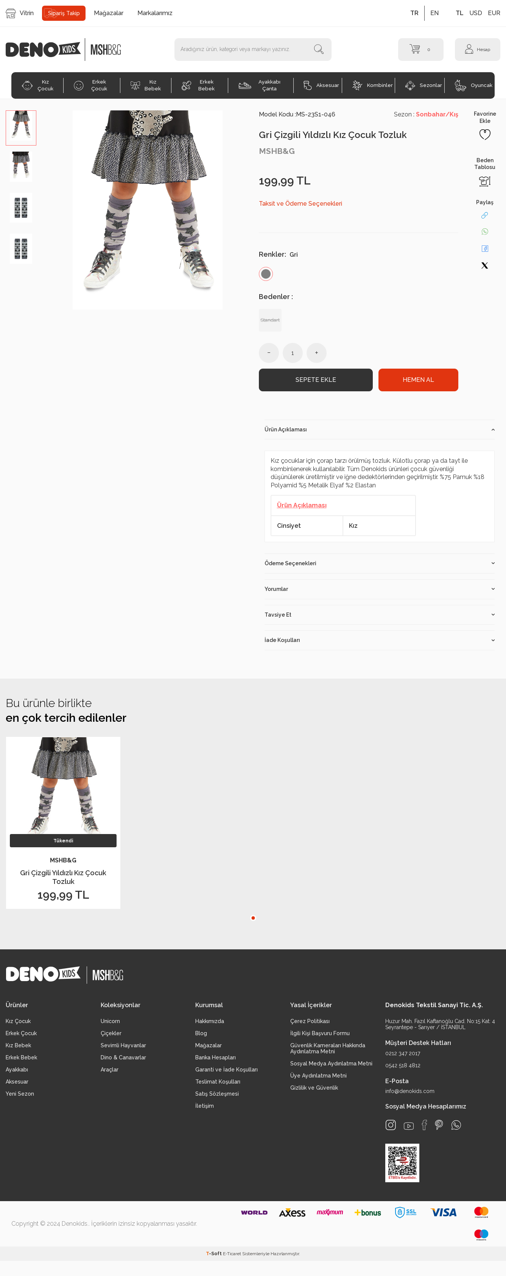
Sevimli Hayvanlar (123, 1049)
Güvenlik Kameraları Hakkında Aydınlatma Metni (327, 1052)
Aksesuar (321, 85)
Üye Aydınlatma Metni (318, 1079)
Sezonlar (423, 85)
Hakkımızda (209, 1025)
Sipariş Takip (64, 13)
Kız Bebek (146, 85)
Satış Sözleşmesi (217, 1098)
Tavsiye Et (380, 619)
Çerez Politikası (310, 1025)
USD (475, 13)
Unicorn (110, 1025)
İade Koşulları (380, 644)
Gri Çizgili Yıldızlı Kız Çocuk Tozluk (63, 881)
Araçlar (109, 1073)
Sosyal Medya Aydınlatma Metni (331, 1067)
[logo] (47, 49)
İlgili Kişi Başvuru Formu (320, 1037)
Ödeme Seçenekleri (380, 567)
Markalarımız (155, 13)
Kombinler (372, 85)
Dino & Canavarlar (123, 1061)
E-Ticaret (232, 1257)
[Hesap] (477, 49)
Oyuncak (473, 85)
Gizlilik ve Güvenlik (314, 1091)
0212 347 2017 (402, 1057)
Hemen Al (418, 382)
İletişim (204, 1110)
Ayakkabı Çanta (259, 85)
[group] (147, 210)
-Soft (214, 1257)
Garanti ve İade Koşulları (226, 1073)
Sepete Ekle (315, 382)
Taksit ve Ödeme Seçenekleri (300, 203)
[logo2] (106, 49)
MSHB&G (277, 151)
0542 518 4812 (402, 1069)
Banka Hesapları (215, 1061)
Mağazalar (108, 13)
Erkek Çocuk (90, 85)
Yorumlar (380, 593)
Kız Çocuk (37, 85)
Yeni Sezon (20, 1098)
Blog (201, 1037)
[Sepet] (421, 49)
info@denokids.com (409, 1095)
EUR (494, 13)
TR (414, 13)
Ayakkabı (17, 1073)
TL (460, 13)
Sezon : (426, 114)
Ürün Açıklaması (380, 433)
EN (434, 13)
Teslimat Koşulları (217, 1085)
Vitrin (20, 13)
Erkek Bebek (198, 85)
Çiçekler (111, 1037)
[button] (253, 922)
